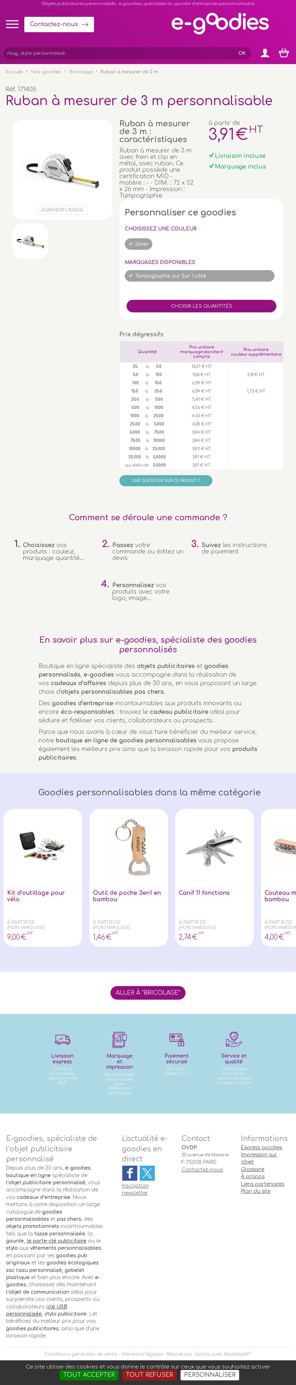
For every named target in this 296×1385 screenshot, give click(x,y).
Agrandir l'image (62, 210)
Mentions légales (142, 1354)
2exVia (202, 1354)
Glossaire (252, 1169)
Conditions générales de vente (81, 1354)
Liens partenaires (262, 1184)
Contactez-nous (54, 24)
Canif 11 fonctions (204, 893)
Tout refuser (149, 1375)
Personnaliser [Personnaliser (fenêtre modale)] (210, 1375)
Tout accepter (89, 1375)
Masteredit (236, 1354)
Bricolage (81, 71)
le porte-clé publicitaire (57, 1241)
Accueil (14, 71)
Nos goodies (46, 71)
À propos (253, 1176)
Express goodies (261, 1147)
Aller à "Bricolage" (148, 993)
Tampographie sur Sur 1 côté (170, 276)
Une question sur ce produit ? (166, 481)
